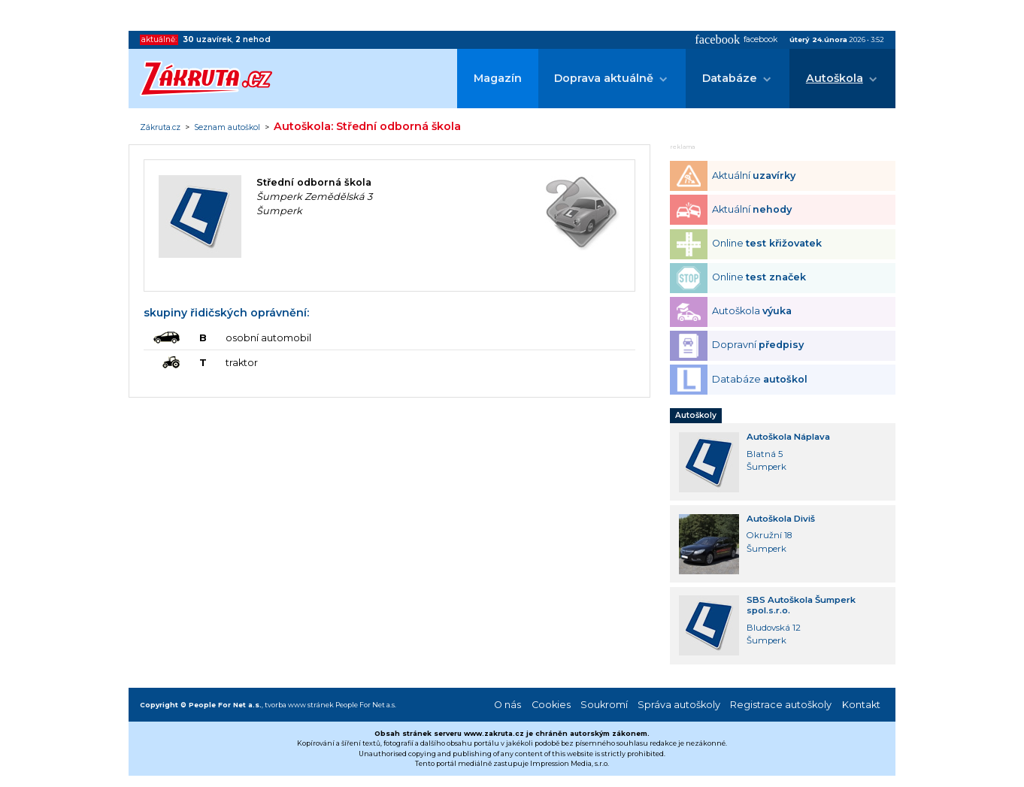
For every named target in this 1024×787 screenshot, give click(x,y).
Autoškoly (695, 415)
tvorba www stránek (299, 705)
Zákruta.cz (160, 128)
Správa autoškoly (679, 704)
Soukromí (604, 704)
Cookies (551, 704)
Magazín (498, 78)
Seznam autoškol (227, 128)
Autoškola (834, 78)
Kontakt (861, 704)
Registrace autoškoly (781, 704)
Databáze (729, 78)
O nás (507, 704)
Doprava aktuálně (603, 78)
